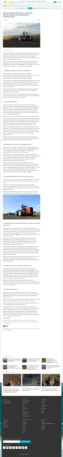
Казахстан (24, 403)
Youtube (24, 425)
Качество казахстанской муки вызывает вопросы (18, 5)
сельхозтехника (14, 328)
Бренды (5, 427)
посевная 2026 (9, 330)
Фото (45, 8)
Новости (24, 399)
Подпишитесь (25, 441)
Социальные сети (27, 419)
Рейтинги (41, 8)
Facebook (10, 321)
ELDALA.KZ (44, 419)
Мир (23, 404)
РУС (55, 2)
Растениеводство (7, 401)
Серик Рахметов (22, 328)
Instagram (34, 321)
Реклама (43, 427)
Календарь (6, 421)
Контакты (43, 425)
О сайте (43, 421)
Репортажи (35, 8)
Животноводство (7, 403)
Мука (23, 410)
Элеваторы (24, 414)
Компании (6, 425)
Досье (5, 423)
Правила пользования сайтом (47, 423)
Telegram (18, 321)
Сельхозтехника (25, 412)
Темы (5, 399)
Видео (42, 412)
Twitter (23, 427)
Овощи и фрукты (26, 416)
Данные (6, 419)
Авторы (43, 429)
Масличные (24, 408)
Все (17, 8)
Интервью (21, 8)
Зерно (29, 387)
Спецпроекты (44, 404)
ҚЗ (57, 2)
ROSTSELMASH (30, 328)
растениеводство (6, 328)
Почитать (44, 399)
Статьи (30, 8)
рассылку (7, 323)
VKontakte (24, 429)
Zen (23, 432)
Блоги (26, 8)
